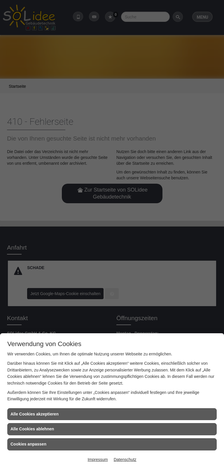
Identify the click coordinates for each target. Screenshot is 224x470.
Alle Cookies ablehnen (32, 429)
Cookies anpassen (28, 444)
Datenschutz (125, 459)
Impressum (98, 459)
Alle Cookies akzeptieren (34, 414)
